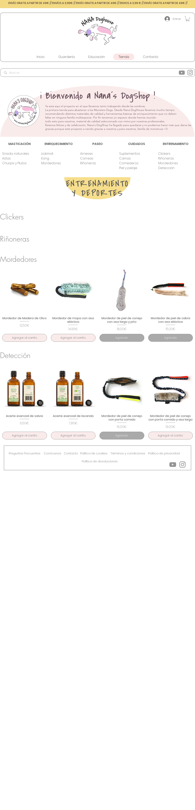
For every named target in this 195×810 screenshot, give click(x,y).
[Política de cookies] (93, 453)
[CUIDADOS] (136, 144)
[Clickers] (172, 154)
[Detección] (172, 168)
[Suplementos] (133, 154)
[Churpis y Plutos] (16, 163)
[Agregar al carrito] (24, 338)
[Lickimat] (55, 154)
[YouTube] (181, 72)
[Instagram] (190, 72)
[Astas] (16, 158)
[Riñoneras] (94, 163)
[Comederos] (133, 163)
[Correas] (94, 158)
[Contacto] (71, 453)
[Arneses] (94, 154)
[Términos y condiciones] (128, 453)
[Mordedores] (55, 163)
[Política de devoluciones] (100, 461)
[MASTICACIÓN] (19, 144)
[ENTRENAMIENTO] (175, 144)
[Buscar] (97, 72)
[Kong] (55, 158)
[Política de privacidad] (164, 453)
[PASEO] (97, 144)
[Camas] (133, 158)
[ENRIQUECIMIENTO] (59, 144)
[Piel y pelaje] (133, 168)
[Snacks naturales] (16, 154)
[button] (188, 18)
